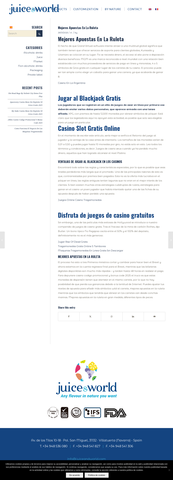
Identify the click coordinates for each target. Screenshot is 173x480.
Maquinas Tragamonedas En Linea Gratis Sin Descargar (90, 250)
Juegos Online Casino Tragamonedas (80, 199)
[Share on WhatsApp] (111, 316)
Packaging (36, 70)
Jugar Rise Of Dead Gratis (73, 241)
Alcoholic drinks (33, 52)
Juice (39, 57)
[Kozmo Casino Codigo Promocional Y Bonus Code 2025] (2, 240)
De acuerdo (74, 475)
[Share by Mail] (154, 316)
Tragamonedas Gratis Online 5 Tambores (82, 246)
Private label (35, 74)
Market (37, 61)
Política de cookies (96, 475)
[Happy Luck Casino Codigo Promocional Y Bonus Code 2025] (170, 240)
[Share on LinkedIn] (133, 316)
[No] (169, 470)
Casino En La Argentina (71, 82)
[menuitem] (19, 9)
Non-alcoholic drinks (30, 65)
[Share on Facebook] (69, 316)
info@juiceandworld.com (86, 459)
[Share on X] (90, 316)
